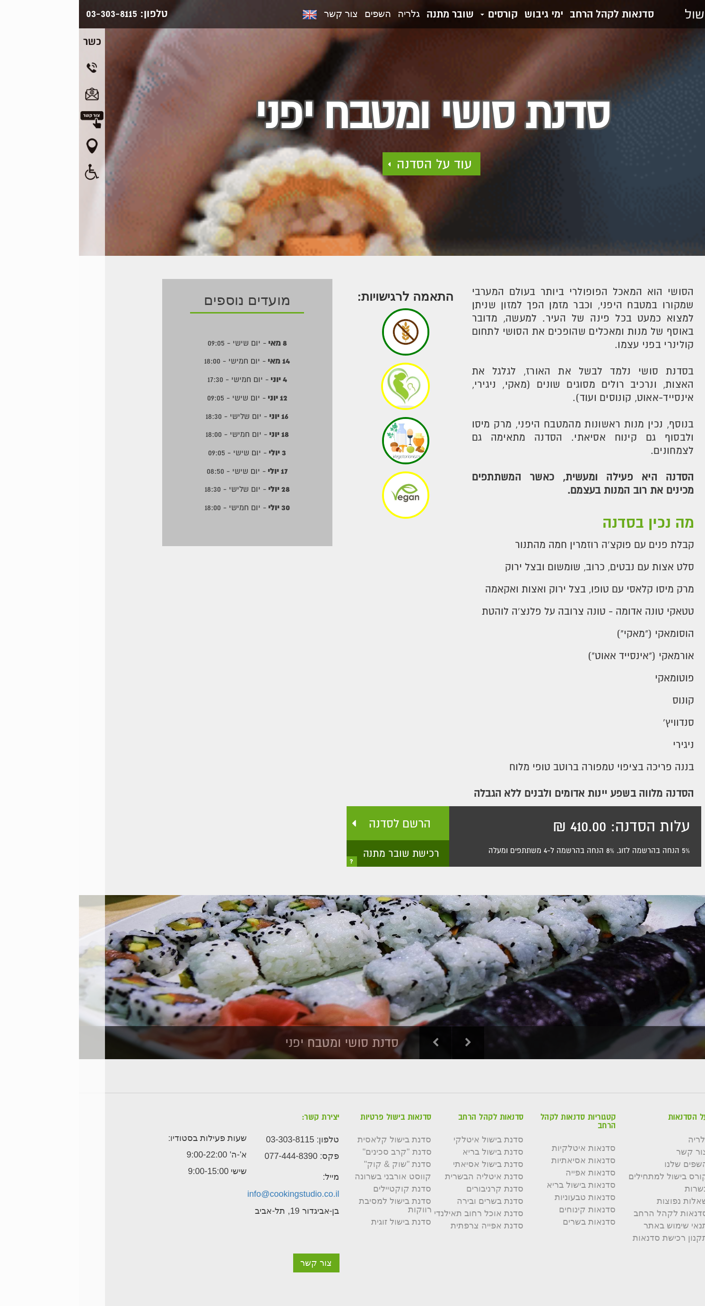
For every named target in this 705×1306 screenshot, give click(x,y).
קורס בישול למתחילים (589, 1176)
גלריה (330, 14)
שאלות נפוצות (603, 1201)
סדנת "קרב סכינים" (318, 1152)
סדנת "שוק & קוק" (319, 1164)
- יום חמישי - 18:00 (168, 361)
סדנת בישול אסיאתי (409, 1164)
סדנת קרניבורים (415, 1188)
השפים (299, 14)
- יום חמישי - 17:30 (168, 379)
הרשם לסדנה (321, 823)
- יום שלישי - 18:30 (168, 416)
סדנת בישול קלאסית (315, 1139)
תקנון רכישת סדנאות (591, 1238)
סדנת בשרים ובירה (411, 1201)
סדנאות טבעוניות (506, 1197)
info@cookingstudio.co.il (214, 1194)
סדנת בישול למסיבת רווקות (316, 1205)
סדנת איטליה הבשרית (405, 1176)
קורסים (420, 13)
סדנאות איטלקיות (505, 1148)
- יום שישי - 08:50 (168, 471)
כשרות (617, 1188)
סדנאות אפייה (512, 1172)
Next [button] (389, 1042)
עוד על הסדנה (355, 164)
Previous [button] (357, 1042)
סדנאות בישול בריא (502, 1185)
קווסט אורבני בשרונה (314, 1176)
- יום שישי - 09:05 (168, 343)
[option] (352, 977)
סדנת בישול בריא (413, 1152)
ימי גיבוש (464, 13)
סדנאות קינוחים (508, 1209)
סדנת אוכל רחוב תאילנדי (399, 1213)
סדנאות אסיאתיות (504, 1160)
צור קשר (262, 14)
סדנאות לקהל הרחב (533, 13)
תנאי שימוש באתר (597, 1225)
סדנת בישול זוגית (322, 1222)
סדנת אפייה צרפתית (408, 1225)
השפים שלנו (607, 1164)
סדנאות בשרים (510, 1222)
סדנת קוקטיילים (323, 1188)
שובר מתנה (371, 13)
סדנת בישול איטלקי (409, 1139)
